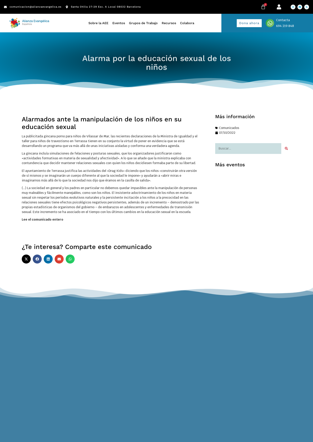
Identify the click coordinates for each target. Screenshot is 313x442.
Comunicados (229, 128)
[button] (26, 259)
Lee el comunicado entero (42, 219)
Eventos (118, 23)
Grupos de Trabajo (143, 23)
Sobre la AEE (98, 23)
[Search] (286, 148)
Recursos (169, 23)
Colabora (187, 23)
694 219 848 (285, 26)
